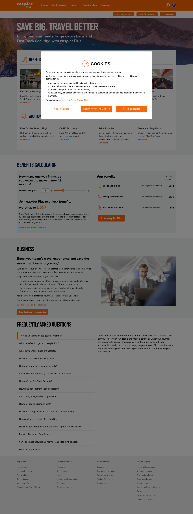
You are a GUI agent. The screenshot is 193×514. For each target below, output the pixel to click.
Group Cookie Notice (80, 100)
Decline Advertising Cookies (96, 109)
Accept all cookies (131, 109)
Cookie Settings (61, 109)
